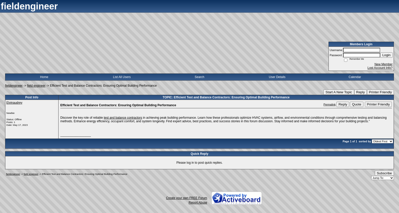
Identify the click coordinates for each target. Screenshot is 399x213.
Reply (360, 92)
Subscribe (384, 173)
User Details (277, 77)
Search (199, 77)
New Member (384, 64)
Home (44, 77)
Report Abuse (198, 202)
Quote (356, 104)
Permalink (329, 104)
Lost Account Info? (380, 68)
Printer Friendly (380, 92)
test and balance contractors (123, 117)
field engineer (36, 85)
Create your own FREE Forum (186, 198)
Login (386, 55)
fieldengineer (14, 85)
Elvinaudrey (14, 102)
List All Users (122, 77)
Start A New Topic (338, 92)
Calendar (355, 77)
